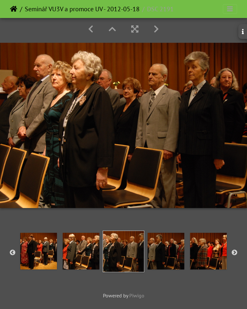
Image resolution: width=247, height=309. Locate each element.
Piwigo (136, 295)
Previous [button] (12, 253)
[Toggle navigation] (230, 9)
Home (13, 9)
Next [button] (234, 253)
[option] (38, 251)
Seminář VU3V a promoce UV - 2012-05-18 (82, 9)
